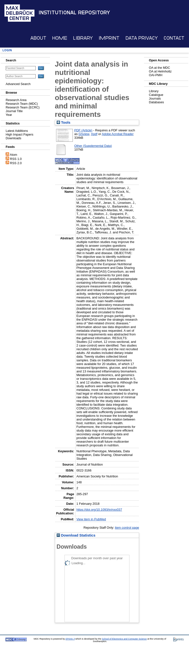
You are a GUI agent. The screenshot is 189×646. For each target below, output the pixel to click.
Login (7, 50)
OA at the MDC (159, 68)
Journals (155, 98)
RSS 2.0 (16, 163)
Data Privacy (142, 38)
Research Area (16, 100)
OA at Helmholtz (160, 71)
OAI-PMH (155, 75)
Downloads (13, 138)
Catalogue (156, 95)
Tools (63, 122)
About (38, 38)
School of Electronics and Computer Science (124, 639)
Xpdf (94, 134)
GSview (84, 134)
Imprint (109, 38)
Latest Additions (17, 131)
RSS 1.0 (16, 159)
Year (9, 115)
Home (59, 38)
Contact (174, 38)
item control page (127, 527)
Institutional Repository (74, 12)
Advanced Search (18, 84)
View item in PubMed (91, 519)
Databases (156, 102)
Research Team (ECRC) (23, 107)
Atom (13, 155)
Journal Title (14, 111)
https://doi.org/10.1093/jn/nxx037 (99, 509)
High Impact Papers (19, 134)
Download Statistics (76, 535)
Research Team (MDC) (22, 103)
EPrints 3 (70, 639)
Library (83, 38)
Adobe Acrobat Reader (118, 134)
